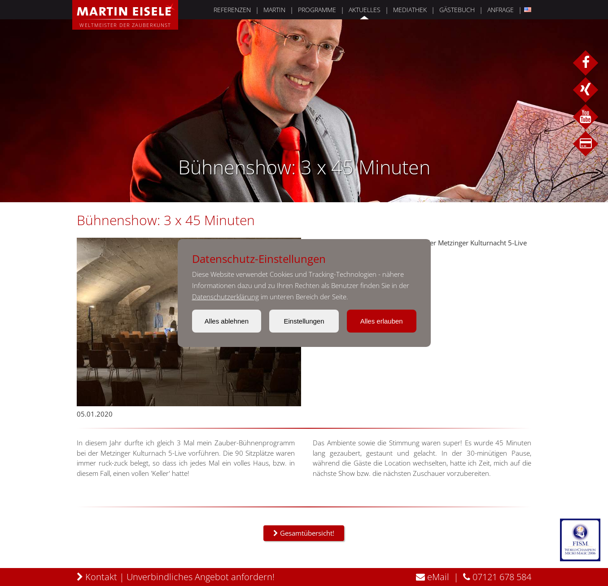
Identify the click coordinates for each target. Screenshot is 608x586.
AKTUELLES (357, 9)
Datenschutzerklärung (225, 296)
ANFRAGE (493, 9)
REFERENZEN (225, 9)
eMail (425, 577)
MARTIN (267, 9)
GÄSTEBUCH (450, 9)
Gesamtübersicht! (304, 532)
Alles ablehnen (227, 321)
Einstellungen (304, 321)
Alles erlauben (381, 321)
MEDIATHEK (403, 9)
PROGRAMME (310, 9)
